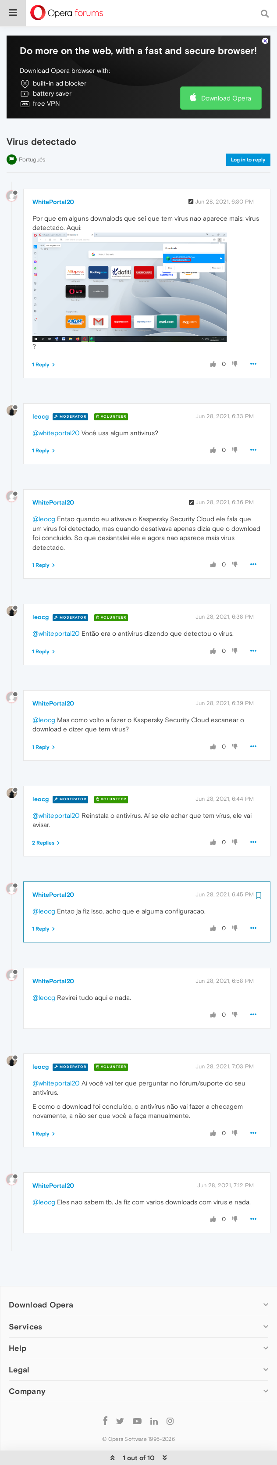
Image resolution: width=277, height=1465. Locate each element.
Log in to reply (248, 133)
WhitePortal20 (53, 175)
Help (17, 1321)
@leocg (43, 492)
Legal (19, 1342)
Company (27, 1364)
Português (32, 132)
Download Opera (226, 71)
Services (25, 1299)
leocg (40, 389)
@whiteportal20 (56, 406)
